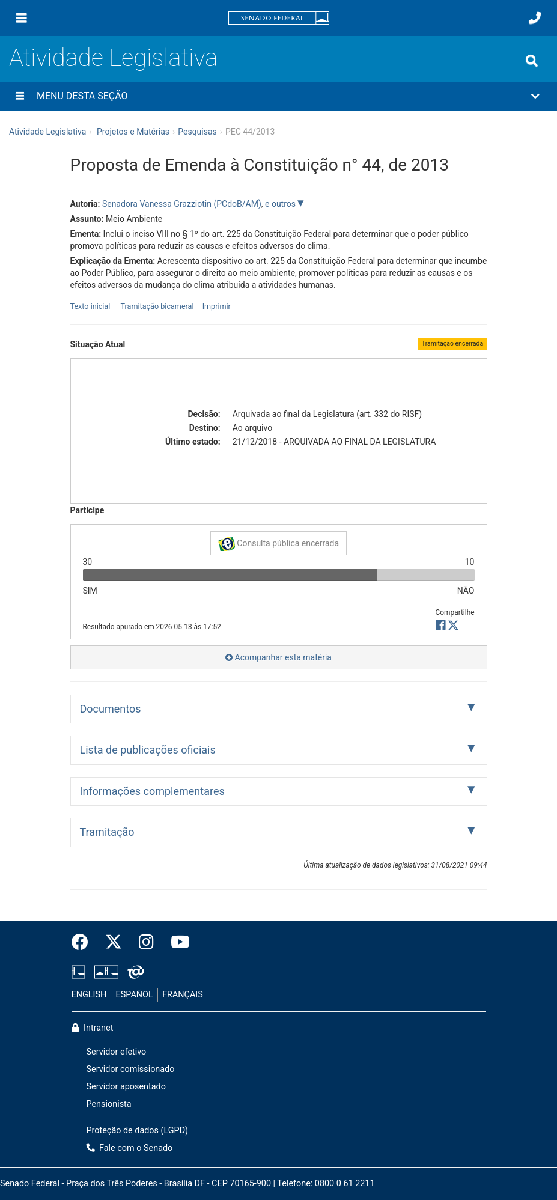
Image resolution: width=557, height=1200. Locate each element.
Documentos (110, 708)
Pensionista (109, 1104)
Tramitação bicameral (156, 306)
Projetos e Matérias (133, 131)
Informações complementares (152, 791)
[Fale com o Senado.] (535, 18)
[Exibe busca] (532, 60)
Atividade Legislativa (113, 58)
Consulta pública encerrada (278, 544)
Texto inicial (91, 306)
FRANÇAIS (182, 995)
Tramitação (107, 832)
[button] (278, 96)
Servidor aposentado (126, 1087)
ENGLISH (89, 995)
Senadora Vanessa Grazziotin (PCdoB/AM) (181, 204)
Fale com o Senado (130, 1148)
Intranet (93, 1028)
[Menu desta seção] (20, 96)
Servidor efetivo (117, 1052)
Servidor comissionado (131, 1069)
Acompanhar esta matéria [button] (278, 657)
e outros (281, 204)
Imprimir (216, 306)
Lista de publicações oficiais (148, 749)
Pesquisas (197, 131)
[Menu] (21, 18)
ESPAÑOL (134, 995)
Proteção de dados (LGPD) (138, 1130)
